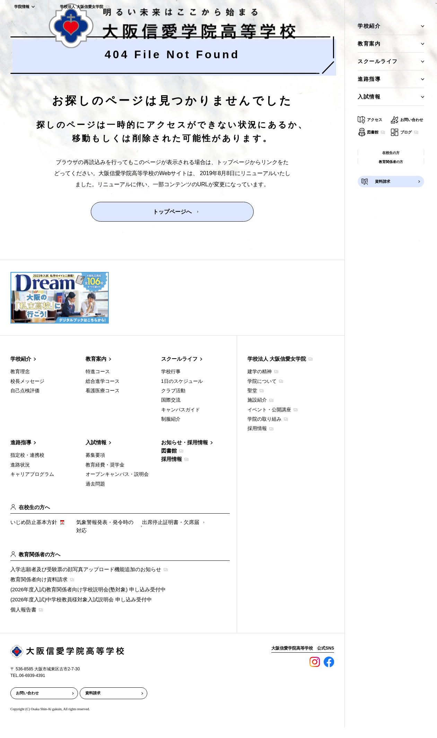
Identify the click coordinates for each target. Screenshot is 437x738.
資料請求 (92, 693)
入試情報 (96, 442)
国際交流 (171, 400)
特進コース (98, 371)
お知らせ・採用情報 (184, 442)
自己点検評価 (25, 390)
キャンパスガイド (180, 409)
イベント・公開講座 (269, 409)
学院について (262, 381)
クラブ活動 (173, 390)
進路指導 (20, 442)
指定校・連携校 (27, 455)
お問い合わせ (27, 693)
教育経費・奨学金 (105, 464)
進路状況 (20, 464)
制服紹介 (171, 419)
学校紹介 (20, 359)
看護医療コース (103, 390)
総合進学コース (103, 381)
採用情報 (171, 459)
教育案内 (96, 359)
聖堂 (252, 390)
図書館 (169, 451)
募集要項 (95, 455)
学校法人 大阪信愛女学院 (276, 359)
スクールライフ (179, 359)
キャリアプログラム (32, 474)
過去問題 (95, 484)
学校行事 (171, 371)
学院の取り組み (264, 419)
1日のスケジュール (182, 381)
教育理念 (20, 371)
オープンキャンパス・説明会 (117, 474)
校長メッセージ (27, 381)
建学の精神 (259, 371)
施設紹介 (257, 400)
